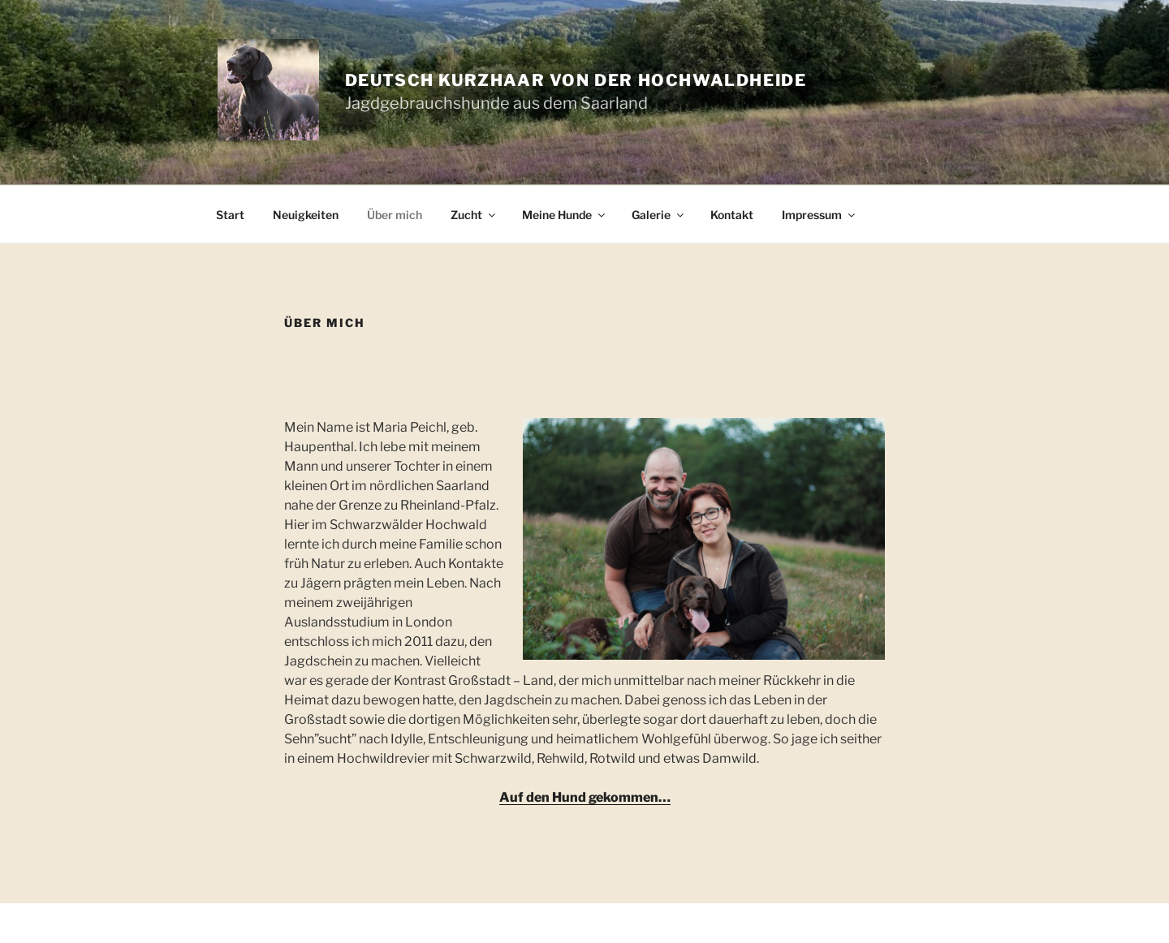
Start (230, 215)
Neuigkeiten (306, 215)
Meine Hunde (564, 215)
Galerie (659, 215)
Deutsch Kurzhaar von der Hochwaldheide (576, 80)
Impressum (819, 215)
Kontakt (731, 215)
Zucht (474, 215)
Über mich (394, 215)
